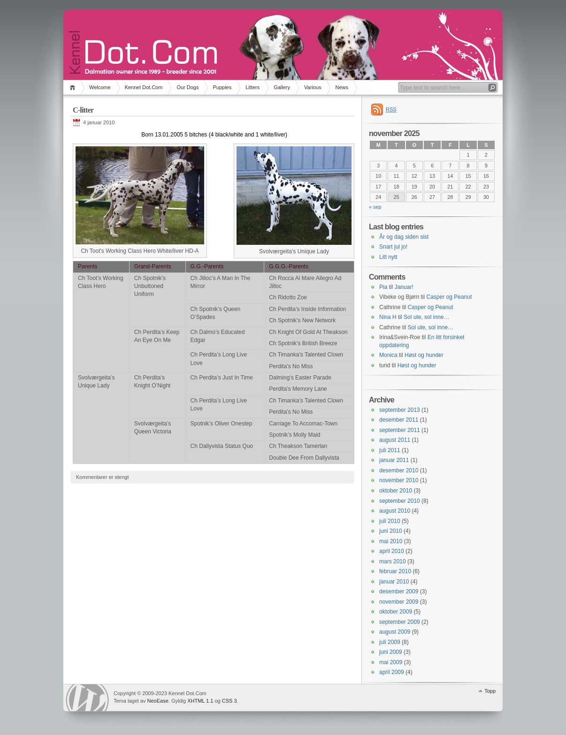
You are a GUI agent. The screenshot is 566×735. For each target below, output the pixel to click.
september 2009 (399, 622)
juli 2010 (389, 521)
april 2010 (391, 551)
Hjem (73, 87)
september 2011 (399, 430)
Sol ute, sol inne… (426, 317)
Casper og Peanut (449, 297)
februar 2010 (395, 571)
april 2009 (391, 672)
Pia (383, 287)
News (342, 87)
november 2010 (398, 480)
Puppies (222, 87)
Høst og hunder (424, 355)
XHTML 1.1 (200, 701)
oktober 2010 (395, 490)
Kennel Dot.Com (144, 87)
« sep (375, 207)
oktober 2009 (395, 611)
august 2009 (394, 632)
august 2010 (394, 511)
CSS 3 (229, 701)
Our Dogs (187, 87)
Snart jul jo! (393, 246)
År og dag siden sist (403, 237)
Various (312, 87)
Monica (388, 355)
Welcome (100, 87)
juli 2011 (389, 450)
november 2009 (398, 602)
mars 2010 (392, 561)
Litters (252, 87)
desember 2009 (398, 591)
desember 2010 (398, 470)
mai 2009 (390, 662)
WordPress (87, 697)
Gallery (282, 87)
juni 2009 (390, 652)
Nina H (388, 317)
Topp (490, 691)
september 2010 (399, 501)
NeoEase (157, 701)
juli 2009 (389, 642)
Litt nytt (388, 257)
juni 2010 (390, 531)
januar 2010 (394, 581)
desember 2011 (398, 420)
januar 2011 (394, 460)
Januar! (404, 287)
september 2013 (399, 410)
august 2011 (394, 440)
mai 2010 (390, 541)
